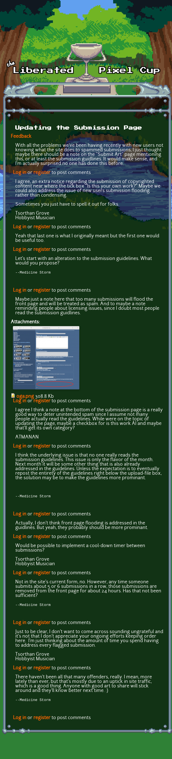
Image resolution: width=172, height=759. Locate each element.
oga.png (25, 397)
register (41, 173)
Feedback (21, 136)
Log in (19, 173)
